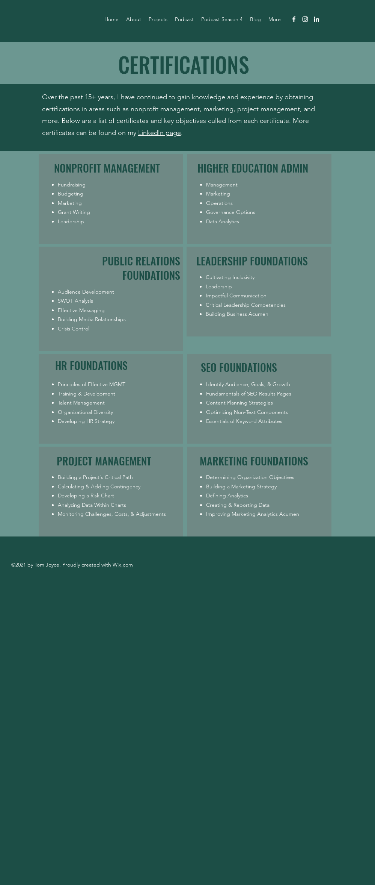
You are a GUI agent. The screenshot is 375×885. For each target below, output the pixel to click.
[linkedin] (316, 19)
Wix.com (123, 564)
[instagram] (305, 19)
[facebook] (294, 19)
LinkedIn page (159, 133)
